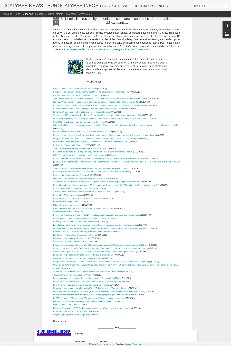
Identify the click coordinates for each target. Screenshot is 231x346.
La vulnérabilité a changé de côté (66, 135)
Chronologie (85, 14)
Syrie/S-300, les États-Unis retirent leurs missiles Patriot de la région (79, 56)
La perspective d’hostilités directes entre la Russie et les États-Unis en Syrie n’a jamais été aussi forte (91, 106)
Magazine (28, 14)
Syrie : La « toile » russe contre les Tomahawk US (72, 109)
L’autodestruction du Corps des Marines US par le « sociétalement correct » (81, 165)
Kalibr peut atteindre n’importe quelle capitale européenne (75, 22)
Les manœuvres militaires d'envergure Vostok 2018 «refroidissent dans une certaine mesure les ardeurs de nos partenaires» (102, 92)
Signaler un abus (139, 344)
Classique (7, 14)
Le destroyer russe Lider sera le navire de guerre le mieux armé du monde (81, 219)
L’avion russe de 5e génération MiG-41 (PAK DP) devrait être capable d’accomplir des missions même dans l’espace (97, 149)
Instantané (70, 14)
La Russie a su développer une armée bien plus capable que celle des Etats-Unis (83, 189)
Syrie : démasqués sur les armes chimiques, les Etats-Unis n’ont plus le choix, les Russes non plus (90, 102)
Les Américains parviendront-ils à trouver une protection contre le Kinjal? (80, 112)
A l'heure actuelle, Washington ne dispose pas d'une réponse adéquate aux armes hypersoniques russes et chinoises (97, 115)
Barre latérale (55, 14)
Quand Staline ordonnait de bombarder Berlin (70, 175)
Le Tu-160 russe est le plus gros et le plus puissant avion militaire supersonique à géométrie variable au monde (95, 159)
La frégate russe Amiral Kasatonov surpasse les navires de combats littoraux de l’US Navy (87, 215)
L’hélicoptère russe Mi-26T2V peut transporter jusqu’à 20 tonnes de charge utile (83, 142)
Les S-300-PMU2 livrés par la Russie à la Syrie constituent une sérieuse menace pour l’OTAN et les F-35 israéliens (96, 36)
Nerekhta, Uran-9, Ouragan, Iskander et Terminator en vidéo (76, 29)
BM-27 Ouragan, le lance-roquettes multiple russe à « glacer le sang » (79, 89)
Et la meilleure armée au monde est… (67, 139)
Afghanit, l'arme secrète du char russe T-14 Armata (72, 209)
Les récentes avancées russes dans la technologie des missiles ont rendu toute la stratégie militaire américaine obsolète (98, 225)
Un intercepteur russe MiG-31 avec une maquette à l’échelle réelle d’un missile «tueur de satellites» (90, 42)
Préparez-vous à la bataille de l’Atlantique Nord (71, 172)
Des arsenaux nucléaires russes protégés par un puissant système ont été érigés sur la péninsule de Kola (93, 86)
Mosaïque (40, 14)
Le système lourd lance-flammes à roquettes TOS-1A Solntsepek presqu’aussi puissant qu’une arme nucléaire (94, 229)
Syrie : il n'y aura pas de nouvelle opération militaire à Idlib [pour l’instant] (80, 82)
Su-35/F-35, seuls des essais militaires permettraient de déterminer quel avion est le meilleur (88, 205)
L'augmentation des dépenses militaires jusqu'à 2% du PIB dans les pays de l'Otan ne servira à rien (90, 222)
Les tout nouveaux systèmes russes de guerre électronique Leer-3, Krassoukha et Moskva (87, 212)
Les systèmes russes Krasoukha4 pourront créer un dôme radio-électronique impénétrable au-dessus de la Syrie (95, 72)
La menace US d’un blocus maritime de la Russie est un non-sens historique (82, 46)
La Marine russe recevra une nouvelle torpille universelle (74, 122)
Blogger (127, 344)
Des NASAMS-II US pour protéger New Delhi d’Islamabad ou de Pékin (79, 152)
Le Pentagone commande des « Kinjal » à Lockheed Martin (75, 156)
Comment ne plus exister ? (63, 146)
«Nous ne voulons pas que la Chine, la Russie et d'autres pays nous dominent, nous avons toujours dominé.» (94, 185)
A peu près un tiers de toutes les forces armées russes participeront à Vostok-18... (84, 125)
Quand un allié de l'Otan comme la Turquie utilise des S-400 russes (78, 132)
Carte (17, 14)
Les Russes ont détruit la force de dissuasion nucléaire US (75, 169)
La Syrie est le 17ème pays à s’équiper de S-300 (71, 79)
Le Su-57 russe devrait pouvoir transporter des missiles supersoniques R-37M (82, 66)
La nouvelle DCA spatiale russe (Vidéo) (68, 129)
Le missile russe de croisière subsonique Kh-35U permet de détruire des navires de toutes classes (90, 76)
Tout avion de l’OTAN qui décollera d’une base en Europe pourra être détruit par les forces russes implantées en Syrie (97, 49)
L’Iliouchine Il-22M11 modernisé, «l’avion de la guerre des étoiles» (78, 192)
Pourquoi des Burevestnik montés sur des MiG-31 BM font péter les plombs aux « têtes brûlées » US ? (91, 26)
